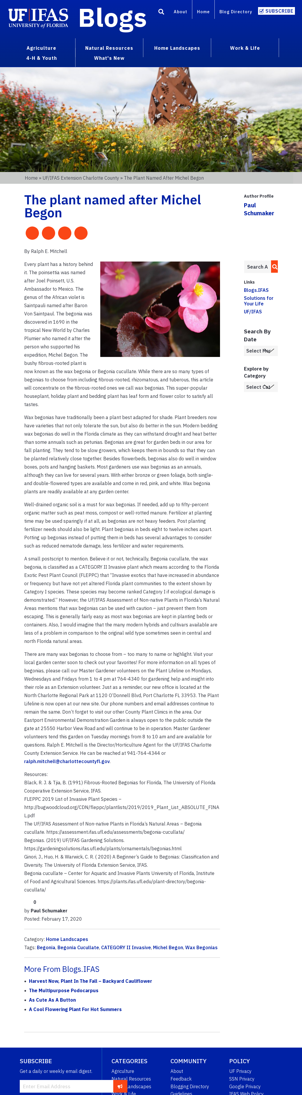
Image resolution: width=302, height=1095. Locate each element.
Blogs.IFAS (256, 290)
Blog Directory (235, 11)
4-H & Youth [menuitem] (41, 58)
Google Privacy (245, 1086)
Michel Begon (168, 947)
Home (203, 11)
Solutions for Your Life (258, 301)
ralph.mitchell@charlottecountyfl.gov (67, 761)
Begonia (46, 947)
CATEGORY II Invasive (126, 947)
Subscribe (279, 11)
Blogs (112, 17)
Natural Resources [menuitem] (109, 48)
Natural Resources (131, 1079)
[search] (273, 266)
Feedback (181, 1079)
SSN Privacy (242, 1079)
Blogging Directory (189, 1086)
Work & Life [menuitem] (245, 48)
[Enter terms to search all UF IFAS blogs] (257, 266)
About (180, 11)
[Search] (161, 12)
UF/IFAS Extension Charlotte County (80, 178)
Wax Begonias (201, 947)
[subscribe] (120, 1086)
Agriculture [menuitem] (41, 48)
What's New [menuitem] (109, 58)
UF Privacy (240, 1071)
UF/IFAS (253, 312)
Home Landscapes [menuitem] (177, 48)
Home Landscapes (67, 939)
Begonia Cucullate (78, 947)
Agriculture (122, 1071)
